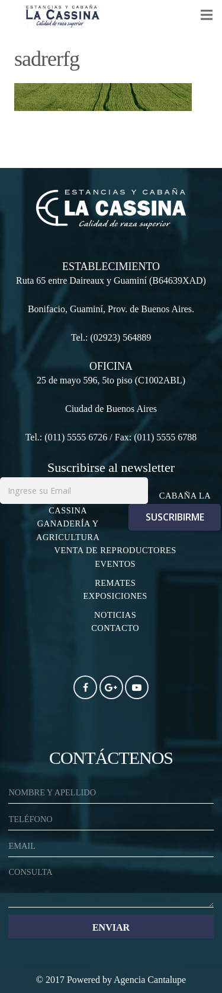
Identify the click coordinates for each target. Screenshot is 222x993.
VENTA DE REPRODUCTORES (115, 550)
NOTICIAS (115, 615)
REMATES (115, 583)
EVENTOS (115, 564)
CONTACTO (115, 628)
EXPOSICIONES (115, 596)
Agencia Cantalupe (150, 980)
